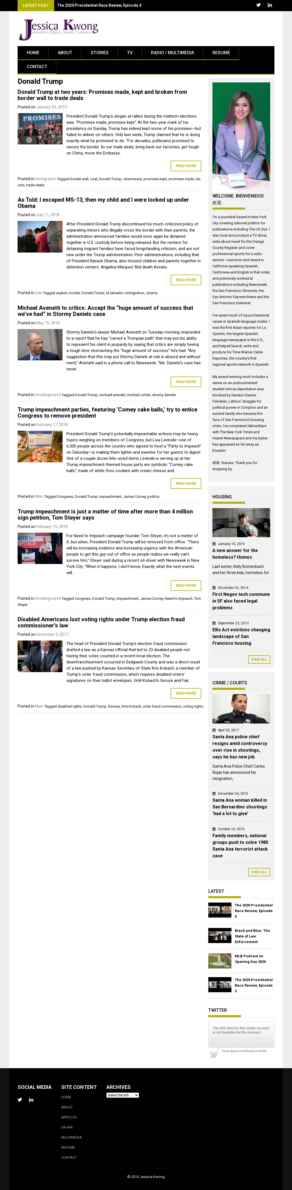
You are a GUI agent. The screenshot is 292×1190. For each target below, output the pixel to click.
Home (33, 52)
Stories (100, 52)
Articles (69, 1117)
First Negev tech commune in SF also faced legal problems (241, 601)
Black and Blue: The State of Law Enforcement (252, 936)
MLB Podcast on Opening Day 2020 (250, 959)
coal (93, 179)
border (74, 293)
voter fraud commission (162, 706)
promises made (181, 179)
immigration (134, 293)
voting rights (193, 706)
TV (130, 52)
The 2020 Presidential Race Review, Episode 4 (254, 910)
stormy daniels (164, 395)
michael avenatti (112, 395)
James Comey (134, 496)
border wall (79, 179)
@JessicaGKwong (242, 1051)
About (65, 52)
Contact (37, 66)
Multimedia (71, 1137)
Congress (65, 496)
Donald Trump (110, 179)
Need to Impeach (178, 598)
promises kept (155, 179)
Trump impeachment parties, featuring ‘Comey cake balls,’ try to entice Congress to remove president (107, 412)
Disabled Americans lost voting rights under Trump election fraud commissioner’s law (101, 622)
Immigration (45, 179)
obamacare (132, 179)
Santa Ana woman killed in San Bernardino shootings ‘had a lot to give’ (239, 807)
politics (153, 496)
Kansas (114, 706)
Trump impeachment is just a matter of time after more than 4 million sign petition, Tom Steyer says (105, 514)
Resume (221, 52)
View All (259, 659)
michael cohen (138, 395)
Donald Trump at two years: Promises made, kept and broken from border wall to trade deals (102, 95)
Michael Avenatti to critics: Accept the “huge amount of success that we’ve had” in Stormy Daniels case (105, 310)
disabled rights (70, 706)
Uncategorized (48, 394)
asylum (62, 293)
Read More (186, 166)
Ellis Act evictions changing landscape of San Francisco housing (241, 636)
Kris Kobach (131, 706)
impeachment (110, 496)
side (38, 293)
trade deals (35, 185)
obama (151, 293)
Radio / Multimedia (172, 52)
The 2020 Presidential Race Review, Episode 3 (254, 985)
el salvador (114, 293)
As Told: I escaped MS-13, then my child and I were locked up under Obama (103, 202)
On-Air (67, 1127)
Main (39, 496)
